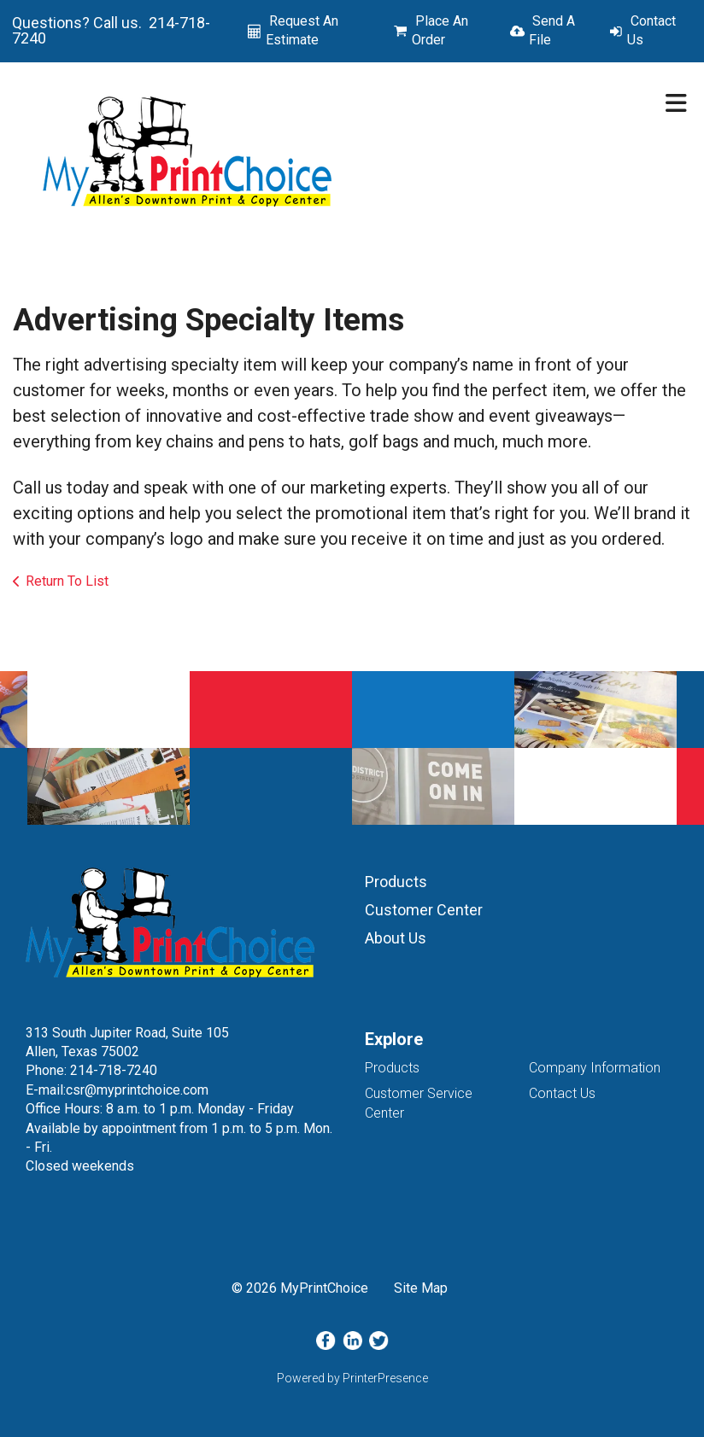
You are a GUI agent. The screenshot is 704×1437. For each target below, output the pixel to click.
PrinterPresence (385, 1378)
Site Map (421, 1288)
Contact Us (651, 30)
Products (396, 882)
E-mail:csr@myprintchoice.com (117, 1090)
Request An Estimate (302, 30)
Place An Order (440, 30)
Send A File (552, 30)
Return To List (67, 581)
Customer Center (424, 910)
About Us (395, 938)
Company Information (594, 1068)
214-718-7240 (113, 1070)
